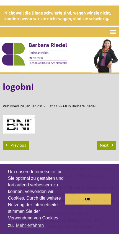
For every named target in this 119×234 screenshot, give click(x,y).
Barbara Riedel (83, 106)
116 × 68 (60, 106)
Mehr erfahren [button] (30, 225)
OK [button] (88, 199)
